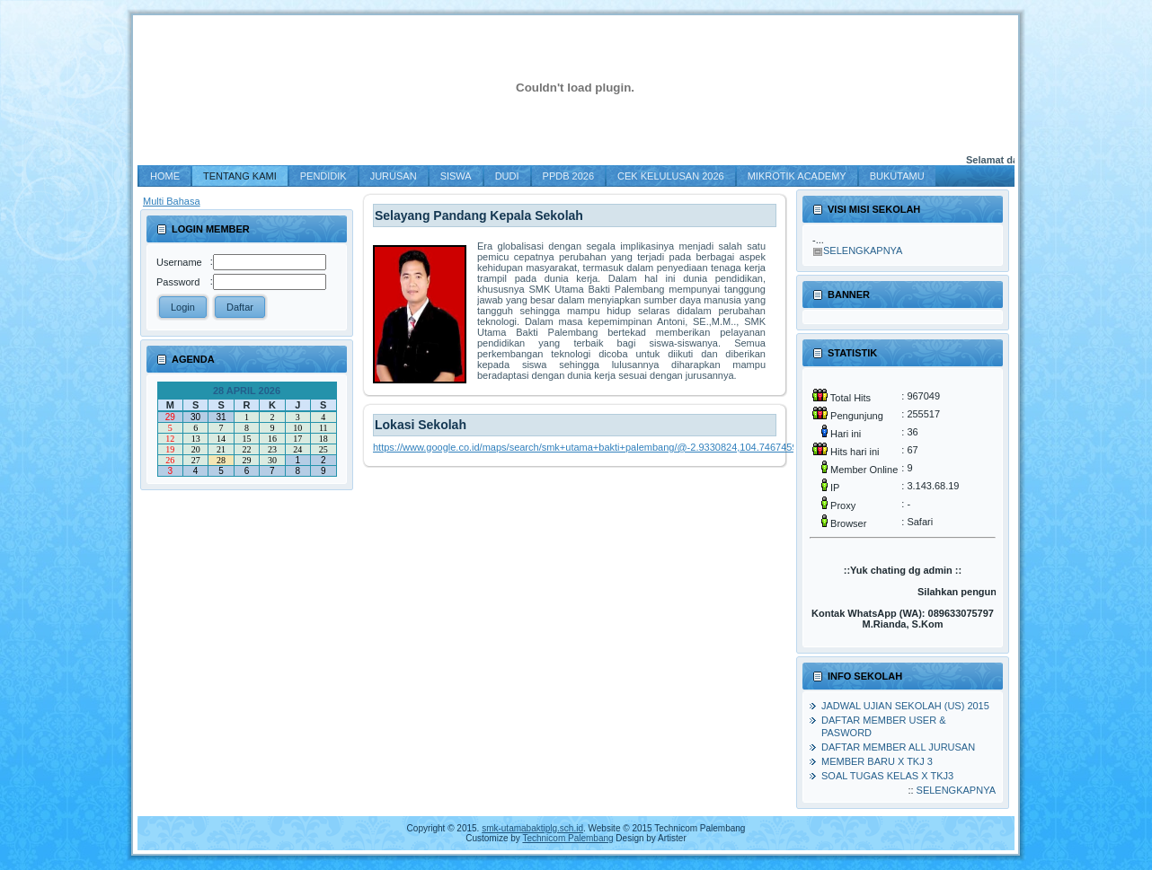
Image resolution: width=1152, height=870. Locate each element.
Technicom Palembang (567, 838)
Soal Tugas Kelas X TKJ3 (887, 775)
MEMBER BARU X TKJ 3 (877, 761)
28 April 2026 (246, 390)
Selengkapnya (862, 250)
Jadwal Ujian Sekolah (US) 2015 (905, 705)
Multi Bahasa (171, 201)
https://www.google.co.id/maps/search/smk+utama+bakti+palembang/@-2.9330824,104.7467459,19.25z (601, 447)
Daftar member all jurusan (898, 747)
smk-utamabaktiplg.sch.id (532, 828)
